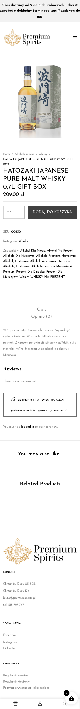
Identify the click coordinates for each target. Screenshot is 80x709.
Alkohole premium (48, 256)
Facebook (9, 635)
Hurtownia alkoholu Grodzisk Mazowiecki (44, 266)
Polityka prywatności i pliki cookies (26, 688)
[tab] (41, 309)
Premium (8, 271)
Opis (41, 310)
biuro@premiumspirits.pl (19, 598)
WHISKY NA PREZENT (47, 277)
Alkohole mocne (24, 154)
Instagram (10, 642)
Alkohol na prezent (60, 250)
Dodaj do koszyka (52, 212)
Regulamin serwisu (15, 675)
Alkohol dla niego (32, 250)
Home (7, 154)
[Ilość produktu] (14, 212)
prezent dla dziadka (30, 271)
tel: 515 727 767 (13, 605)
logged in (27, 427)
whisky (24, 277)
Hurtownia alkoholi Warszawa (35, 261)
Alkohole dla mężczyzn (19, 256)
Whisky (43, 154)
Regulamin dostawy (16, 681)
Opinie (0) (41, 317)
